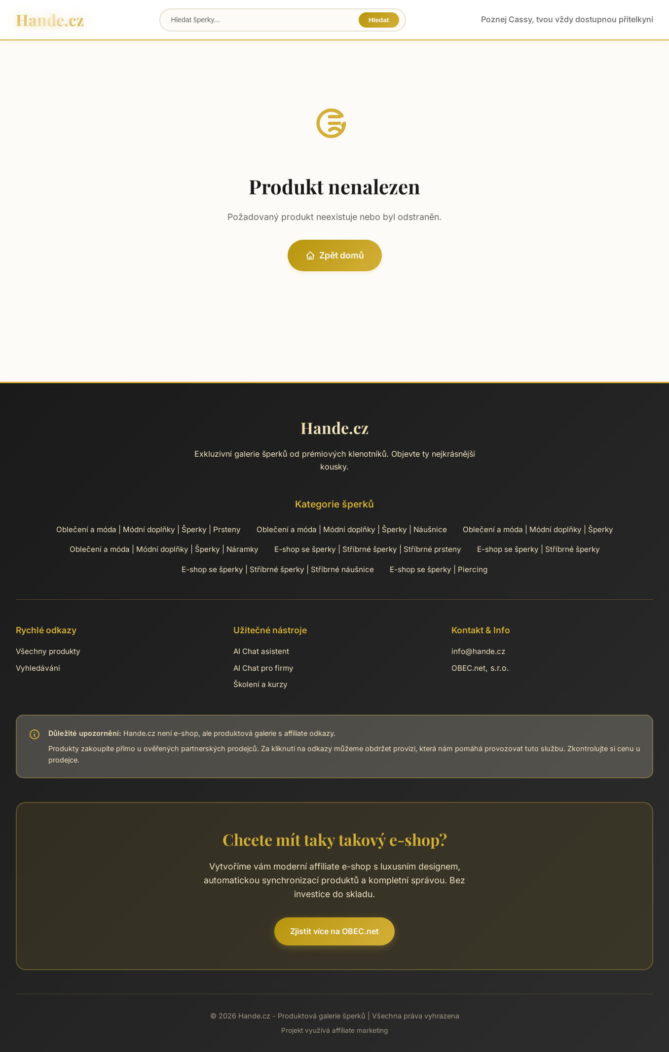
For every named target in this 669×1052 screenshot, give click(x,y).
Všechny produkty (48, 651)
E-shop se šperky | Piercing (438, 569)
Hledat (379, 20)
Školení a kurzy (260, 684)
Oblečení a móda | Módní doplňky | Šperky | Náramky (164, 549)
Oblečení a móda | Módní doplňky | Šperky (538, 529)
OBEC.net (468, 668)
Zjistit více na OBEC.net (334, 931)
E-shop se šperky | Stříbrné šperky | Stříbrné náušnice (278, 569)
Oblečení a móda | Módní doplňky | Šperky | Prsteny (148, 529)
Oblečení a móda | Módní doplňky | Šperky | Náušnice (352, 529)
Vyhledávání (38, 668)
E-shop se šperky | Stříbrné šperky (538, 549)
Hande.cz (50, 19)
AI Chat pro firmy (263, 668)
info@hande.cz (478, 651)
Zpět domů (334, 255)
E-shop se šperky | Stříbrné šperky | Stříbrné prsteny (367, 549)
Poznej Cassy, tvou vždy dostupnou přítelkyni (567, 19)
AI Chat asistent (261, 651)
